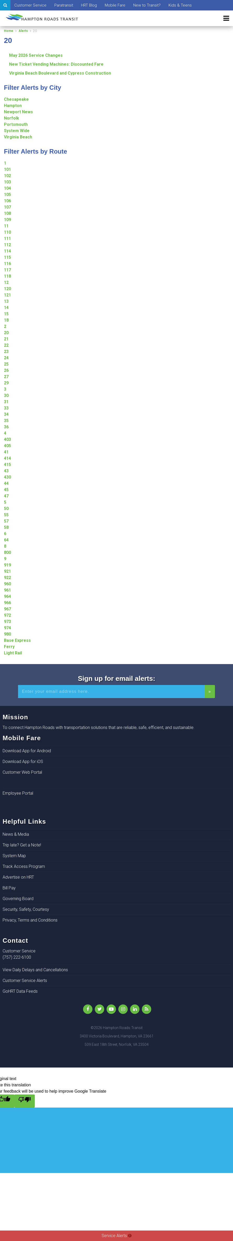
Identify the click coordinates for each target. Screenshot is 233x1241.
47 (6, 495)
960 (7, 583)
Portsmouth (16, 124)
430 (7, 477)
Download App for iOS (23, 761)
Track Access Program (24, 866)
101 (7, 169)
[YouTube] (111, 1009)
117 (7, 269)
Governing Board (18, 898)
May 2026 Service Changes (36, 55)
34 (6, 414)
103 (7, 181)
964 (7, 596)
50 (6, 508)
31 (6, 401)
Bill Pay (9, 887)
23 (6, 351)
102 (7, 175)
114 (7, 251)
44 (6, 483)
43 (6, 470)
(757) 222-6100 (17, 957)
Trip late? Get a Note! (22, 845)
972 (7, 615)
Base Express (17, 640)
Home (8, 31)
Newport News (18, 111)
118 (7, 276)
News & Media (16, 834)
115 (7, 257)
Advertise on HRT (18, 877)
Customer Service (30, 5)
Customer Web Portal (22, 772)
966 (7, 602)
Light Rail (13, 652)
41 (6, 452)
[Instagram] (123, 1009)
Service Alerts (117, 1235)
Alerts (23, 31)
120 (7, 288)
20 (6, 332)
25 (6, 364)
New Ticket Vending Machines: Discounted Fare (56, 64)
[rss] (146, 1009)
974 (7, 627)
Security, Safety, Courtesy (26, 909)
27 (6, 376)
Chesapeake (16, 99)
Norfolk (11, 118)
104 (7, 188)
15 (6, 313)
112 (7, 244)
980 (7, 634)
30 (6, 395)
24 (6, 357)
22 (6, 345)
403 (7, 439)
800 (7, 552)
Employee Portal (18, 793)
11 (6, 225)
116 (7, 263)
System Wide (17, 130)
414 (7, 458)
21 (6, 338)
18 (6, 320)
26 (6, 370)
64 (6, 539)
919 (7, 565)
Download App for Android (27, 750)
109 (7, 219)
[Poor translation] (24, 1101)
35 (6, 420)
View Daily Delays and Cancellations (35, 969)
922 (7, 577)
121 (7, 295)
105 (7, 194)
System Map (14, 855)
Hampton (13, 105)
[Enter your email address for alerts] (111, 691)
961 (7, 590)
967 (7, 609)
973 (7, 621)
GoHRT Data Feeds (20, 991)
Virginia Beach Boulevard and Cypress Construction (60, 73)
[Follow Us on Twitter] (99, 1009)
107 (7, 207)
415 (7, 464)
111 (7, 238)
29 (6, 382)
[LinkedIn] (134, 1009)
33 (6, 408)
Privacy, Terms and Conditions (30, 920)
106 (7, 200)
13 (6, 301)
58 (6, 527)
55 (6, 514)
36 (6, 426)
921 (7, 571)
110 (7, 232)
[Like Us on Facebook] (87, 1009)
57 (6, 521)
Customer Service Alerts (25, 980)
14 (6, 307)
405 (7, 445)
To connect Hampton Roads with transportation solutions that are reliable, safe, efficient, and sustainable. (99, 727)
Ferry (9, 646)
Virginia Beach (18, 136)
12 (6, 282)
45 (6, 489)
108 (7, 213)
